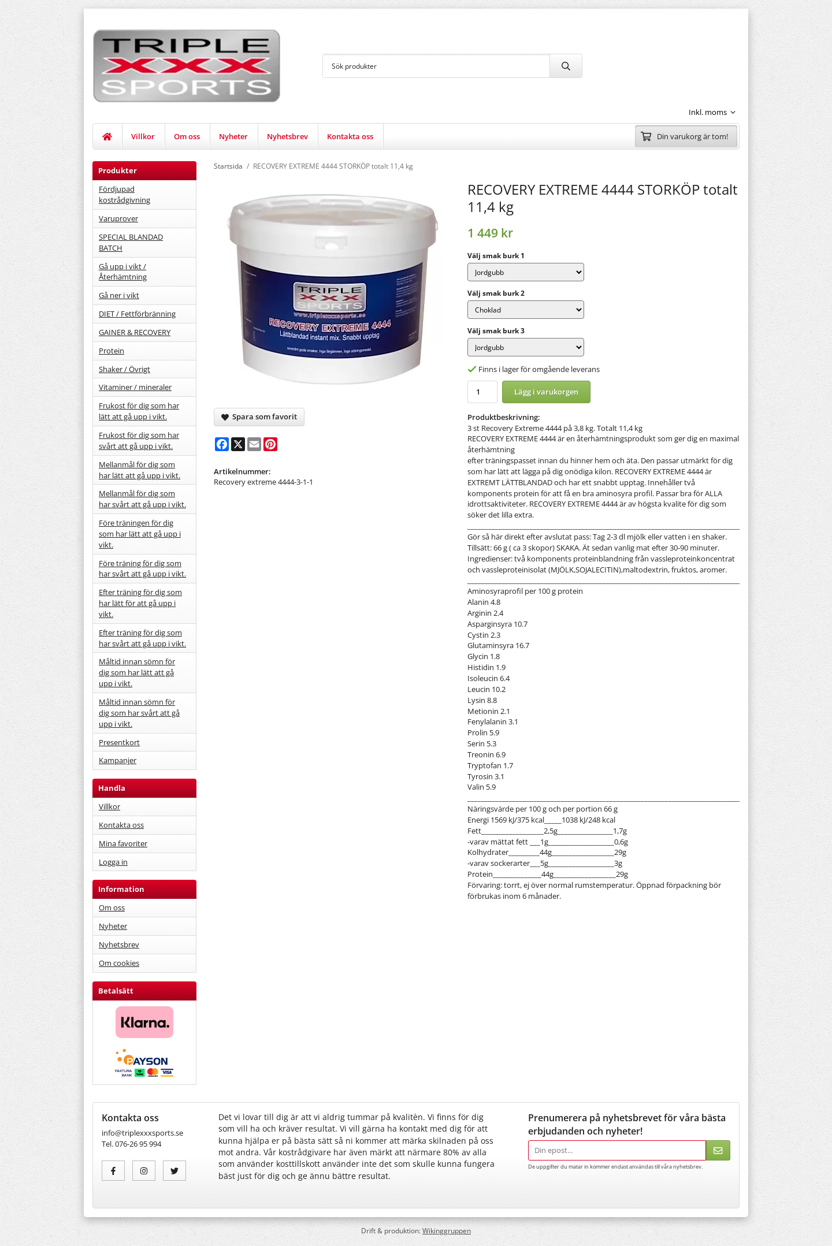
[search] (565, 65)
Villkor (143, 136)
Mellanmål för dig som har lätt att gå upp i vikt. (139, 470)
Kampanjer (117, 760)
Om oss (187, 136)
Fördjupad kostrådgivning (124, 194)
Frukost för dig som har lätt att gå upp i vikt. (139, 411)
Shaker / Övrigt (124, 369)
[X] (238, 444)
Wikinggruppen (446, 1230)
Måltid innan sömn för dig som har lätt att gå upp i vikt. (137, 672)
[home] (107, 136)
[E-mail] (254, 444)
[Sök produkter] (436, 65)
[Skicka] (718, 1150)
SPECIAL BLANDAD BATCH (131, 242)
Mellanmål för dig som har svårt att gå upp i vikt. (142, 498)
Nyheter (233, 136)
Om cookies (119, 963)
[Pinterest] (270, 444)
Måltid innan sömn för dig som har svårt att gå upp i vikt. (139, 713)
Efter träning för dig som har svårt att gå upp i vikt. (142, 638)
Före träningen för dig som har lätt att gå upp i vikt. (140, 534)
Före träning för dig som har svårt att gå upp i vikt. (142, 568)
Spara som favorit (259, 416)
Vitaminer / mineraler (135, 387)
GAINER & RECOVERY (134, 332)
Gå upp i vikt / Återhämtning (123, 271)
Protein (111, 350)
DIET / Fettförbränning (137, 313)
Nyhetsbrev (287, 136)
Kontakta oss (350, 136)
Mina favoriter (123, 843)
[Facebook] (222, 444)
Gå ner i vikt (119, 295)
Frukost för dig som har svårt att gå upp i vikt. (139, 440)
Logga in (113, 862)
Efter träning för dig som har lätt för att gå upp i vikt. (140, 603)
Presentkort (119, 742)
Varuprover (118, 218)
